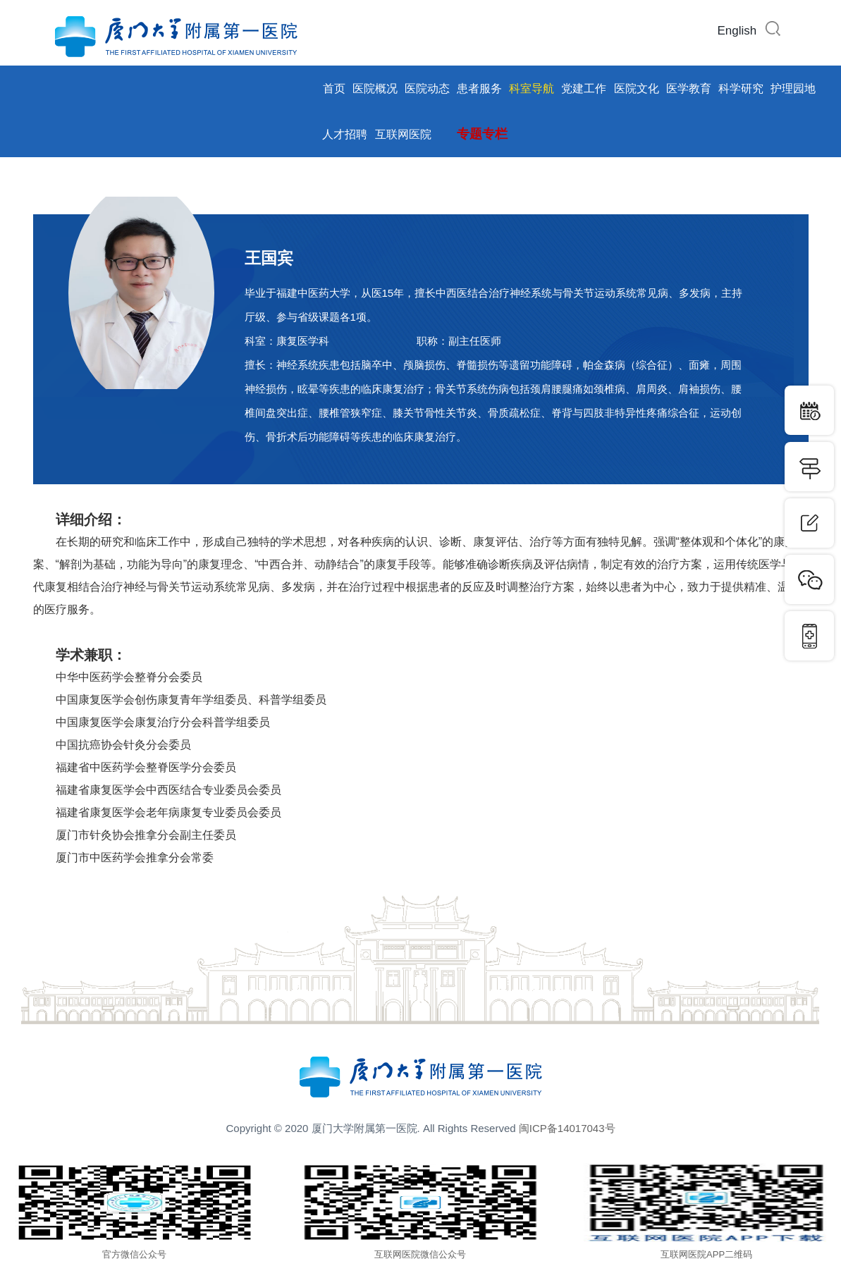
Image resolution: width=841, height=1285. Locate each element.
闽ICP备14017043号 (567, 1128)
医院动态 (427, 88)
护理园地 (793, 88)
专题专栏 (482, 134)
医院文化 (636, 88)
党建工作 (583, 88)
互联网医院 (403, 134)
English (737, 30)
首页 (334, 88)
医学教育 (688, 88)
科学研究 (740, 88)
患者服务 (479, 88)
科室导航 (531, 88)
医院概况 (375, 88)
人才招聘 (344, 134)
